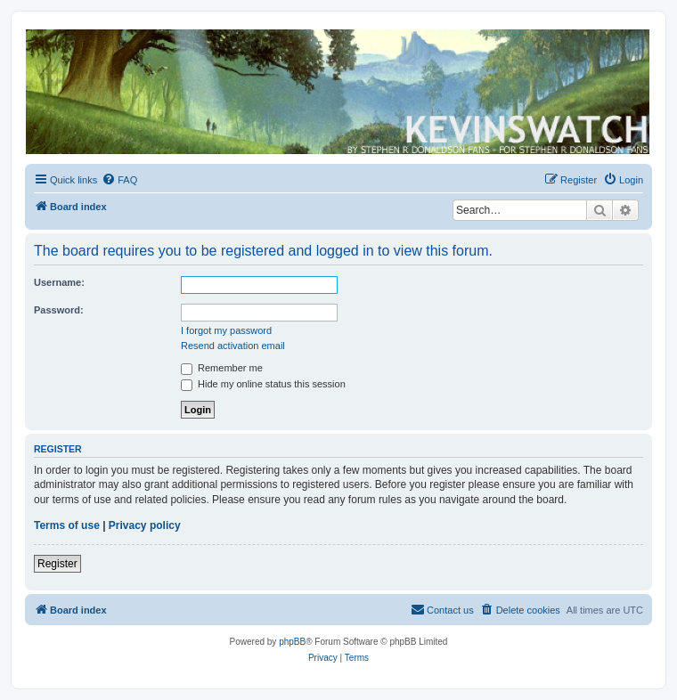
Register (57, 564)
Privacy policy (145, 525)
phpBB (292, 642)
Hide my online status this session (263, 383)
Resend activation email (233, 345)
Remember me (222, 367)
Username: (59, 282)
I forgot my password (226, 330)
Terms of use (67, 525)
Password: (59, 310)
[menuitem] (119, 180)
